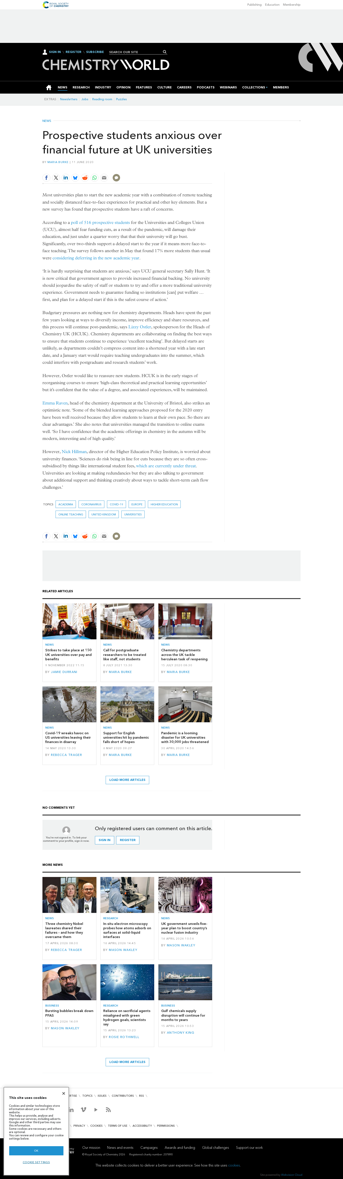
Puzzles (121, 99)
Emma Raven (55, 403)
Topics (87, 1095)
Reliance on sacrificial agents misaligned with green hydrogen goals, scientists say (126, 1017)
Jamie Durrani (64, 672)
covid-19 (116, 504)
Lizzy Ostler (139, 326)
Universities (133, 514)
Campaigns (149, 1148)
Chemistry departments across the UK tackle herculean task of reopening (184, 654)
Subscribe (95, 52)
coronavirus (91, 504)
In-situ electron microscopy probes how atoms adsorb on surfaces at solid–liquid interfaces (127, 930)
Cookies (96, 1125)
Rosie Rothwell (124, 1037)
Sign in (104, 840)
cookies (234, 1165)
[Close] (63, 1093)
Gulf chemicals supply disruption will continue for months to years (183, 1015)
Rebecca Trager (66, 755)
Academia (65, 504)
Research (110, 918)
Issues (102, 1095)
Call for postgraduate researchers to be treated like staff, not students (124, 654)
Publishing (254, 5)
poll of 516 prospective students (100, 222)
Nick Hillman (74, 451)
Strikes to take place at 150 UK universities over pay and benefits (68, 654)
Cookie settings (36, 1162)
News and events (120, 1148)
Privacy (79, 1125)
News (46, 121)
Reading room (102, 99)
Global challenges (215, 1148)
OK (36, 1150)
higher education (164, 504)
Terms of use (117, 1125)
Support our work (249, 1148)
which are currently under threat (166, 465)
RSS (141, 1095)
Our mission (91, 1148)
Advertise (69, 1095)
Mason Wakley (123, 950)
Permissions (166, 1125)
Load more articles (127, 780)
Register (73, 52)
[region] (36, 1131)
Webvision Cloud (291, 1174)
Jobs (84, 99)
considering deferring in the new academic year (95, 257)
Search (164, 52)
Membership (292, 5)
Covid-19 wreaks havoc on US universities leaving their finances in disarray (68, 737)
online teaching (70, 514)
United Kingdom (103, 514)
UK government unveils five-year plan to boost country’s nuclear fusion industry (184, 928)
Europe (136, 504)
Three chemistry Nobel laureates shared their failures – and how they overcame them (64, 930)
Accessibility (142, 1125)
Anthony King (180, 1033)
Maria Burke (58, 162)
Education (272, 5)
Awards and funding (180, 1148)
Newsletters (68, 99)
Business (52, 1005)
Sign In (55, 52)
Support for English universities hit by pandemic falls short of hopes (126, 737)
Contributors (123, 1095)
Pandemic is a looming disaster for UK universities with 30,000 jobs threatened (185, 737)
